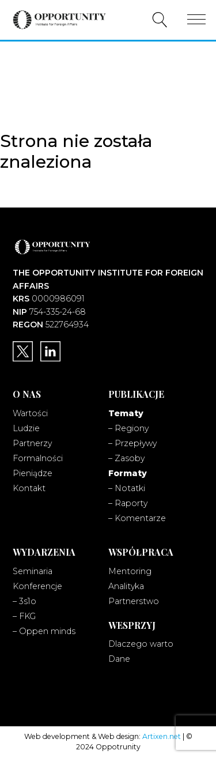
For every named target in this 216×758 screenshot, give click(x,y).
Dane (119, 659)
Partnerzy (32, 443)
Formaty (127, 473)
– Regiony (128, 428)
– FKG (24, 616)
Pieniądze (32, 473)
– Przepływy (132, 443)
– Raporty (127, 503)
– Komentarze (137, 518)
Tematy (125, 413)
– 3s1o (24, 601)
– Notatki (126, 488)
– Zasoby (126, 458)
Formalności (38, 458)
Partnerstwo (133, 601)
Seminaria (32, 571)
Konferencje (37, 586)
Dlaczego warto (140, 644)
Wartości (30, 413)
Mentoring (129, 571)
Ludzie (26, 428)
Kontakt (29, 488)
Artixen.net (161, 736)
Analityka (126, 586)
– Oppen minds (44, 631)
